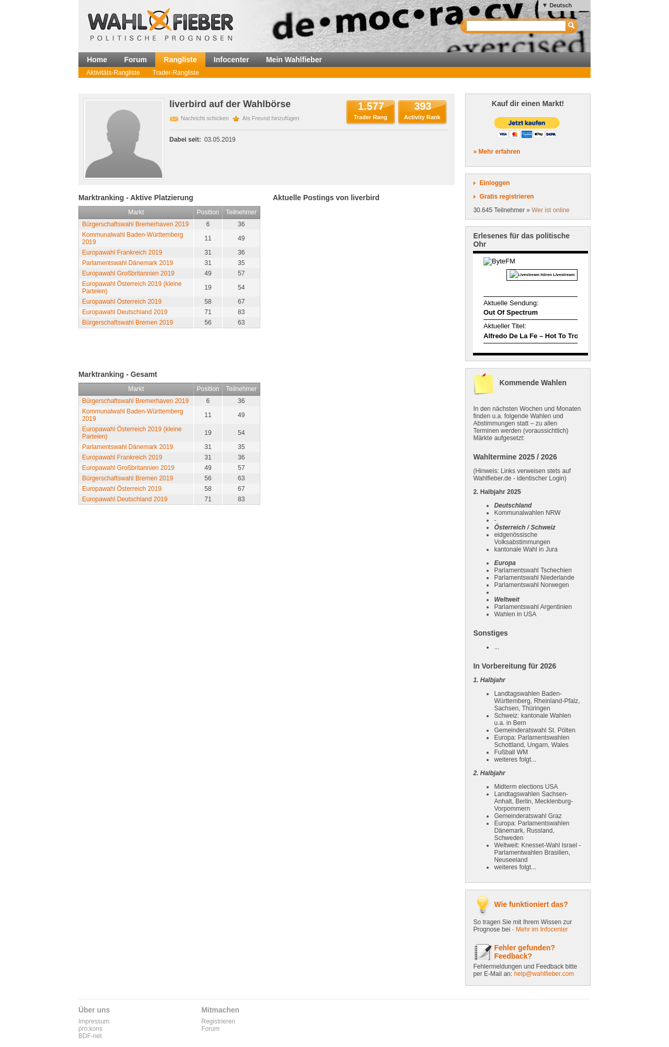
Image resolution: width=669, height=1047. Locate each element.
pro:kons (90, 1028)
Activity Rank (422, 117)
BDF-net (90, 1036)
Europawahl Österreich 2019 (122, 301)
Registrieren (218, 1021)
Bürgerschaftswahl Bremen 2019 (127, 322)
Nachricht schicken (205, 118)
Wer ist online (550, 210)
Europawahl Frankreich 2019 (122, 252)
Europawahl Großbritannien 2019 (128, 273)
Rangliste (180, 59)
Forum (135, 59)
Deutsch (560, 5)
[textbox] (516, 26)
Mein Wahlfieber (294, 59)
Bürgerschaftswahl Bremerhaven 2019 (135, 224)
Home (97, 59)
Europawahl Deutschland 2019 (124, 312)
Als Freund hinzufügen (271, 118)
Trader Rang (370, 117)
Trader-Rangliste (176, 72)
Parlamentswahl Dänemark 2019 (127, 263)
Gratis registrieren (506, 196)
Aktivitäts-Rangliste (113, 72)
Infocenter (231, 59)
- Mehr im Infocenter (540, 929)
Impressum (93, 1021)
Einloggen (494, 183)
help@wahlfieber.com (544, 973)
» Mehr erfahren (496, 151)
